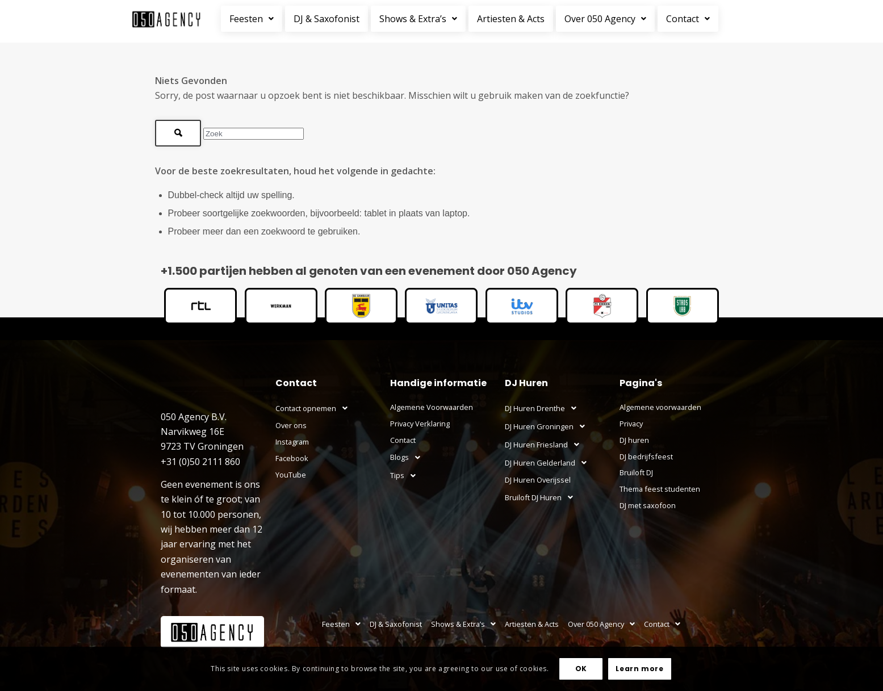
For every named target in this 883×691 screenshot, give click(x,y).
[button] (253, 19)
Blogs (408, 458)
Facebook (291, 458)
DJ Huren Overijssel (538, 480)
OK (581, 668)
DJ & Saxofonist (326, 18)
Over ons (291, 425)
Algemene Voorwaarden (431, 407)
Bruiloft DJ (636, 472)
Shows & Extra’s (418, 18)
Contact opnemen (314, 408)
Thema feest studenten (660, 489)
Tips (406, 476)
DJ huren (634, 440)
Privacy (631, 423)
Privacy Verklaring (420, 423)
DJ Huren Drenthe (544, 408)
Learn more (639, 668)
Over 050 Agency (605, 18)
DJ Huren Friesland (545, 444)
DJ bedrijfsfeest (646, 456)
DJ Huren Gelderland (549, 463)
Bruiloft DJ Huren (542, 497)
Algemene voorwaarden (660, 407)
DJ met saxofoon (648, 505)
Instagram (292, 442)
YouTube (290, 475)
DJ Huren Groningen (548, 426)
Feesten (251, 18)
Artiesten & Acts (511, 18)
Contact (688, 18)
